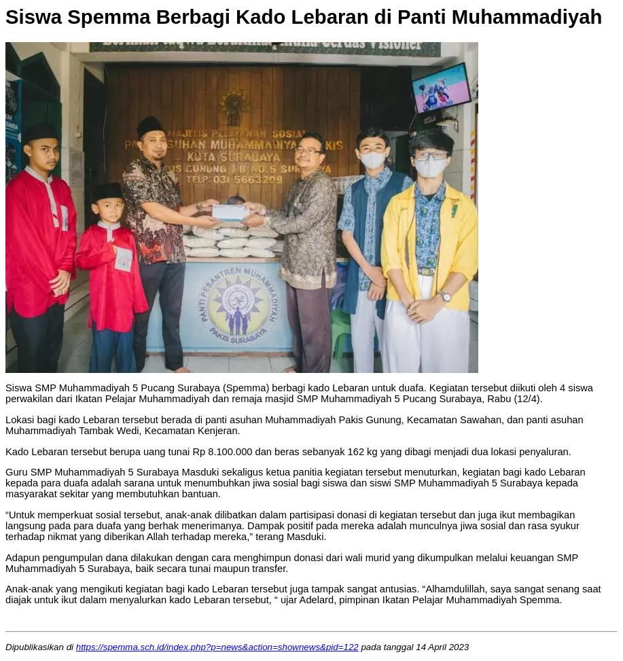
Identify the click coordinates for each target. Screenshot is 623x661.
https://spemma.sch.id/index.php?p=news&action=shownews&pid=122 (217, 647)
